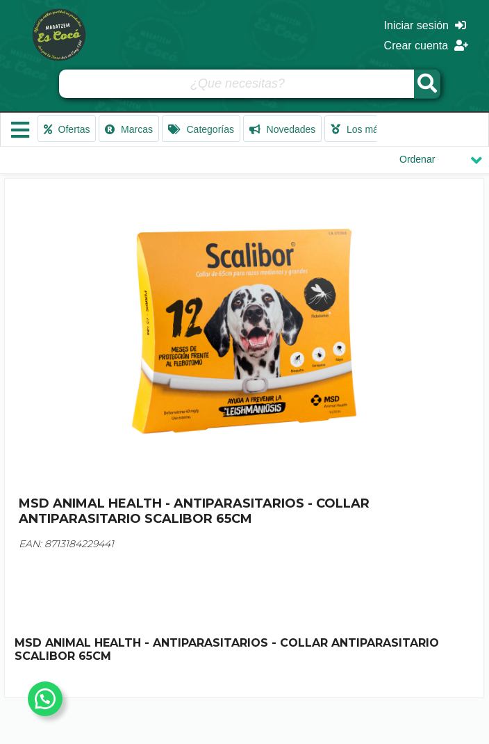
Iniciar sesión (425, 25)
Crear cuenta (426, 45)
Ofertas (67, 129)
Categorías (201, 129)
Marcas (129, 129)
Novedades (282, 129)
